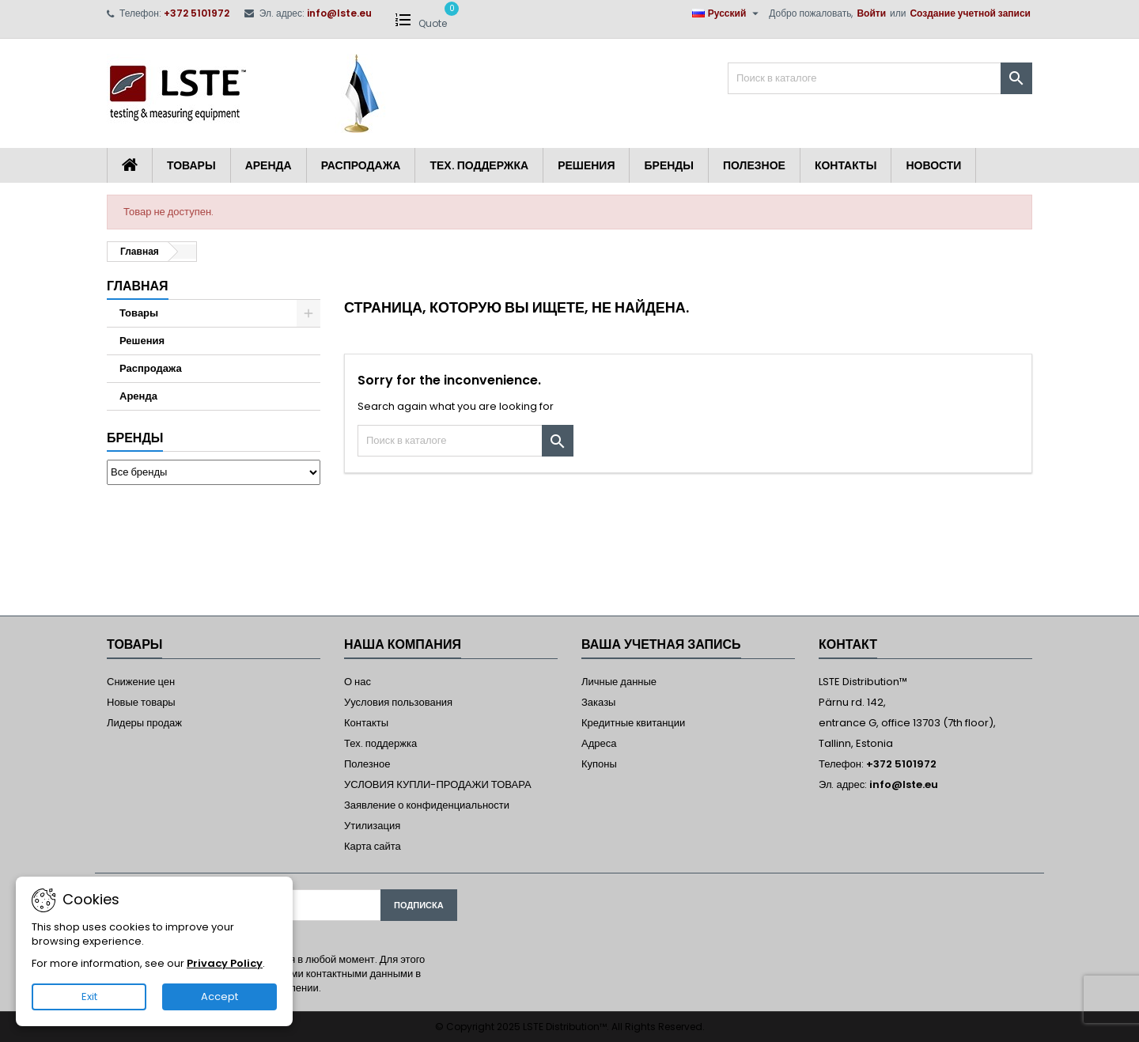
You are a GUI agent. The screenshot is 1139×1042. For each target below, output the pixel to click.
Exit (89, 996)
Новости (933, 165)
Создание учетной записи (970, 13)
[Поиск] (880, 78)
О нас (357, 681)
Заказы (598, 702)
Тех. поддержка (478, 165)
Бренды (669, 165)
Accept (219, 996)
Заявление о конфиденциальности (426, 805)
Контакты (845, 165)
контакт (848, 644)
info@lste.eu (339, 13)
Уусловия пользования (398, 702)
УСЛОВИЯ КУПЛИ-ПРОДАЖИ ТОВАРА (438, 784)
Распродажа (361, 165)
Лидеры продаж (144, 722)
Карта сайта (372, 846)
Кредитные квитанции (633, 722)
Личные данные (619, 681)
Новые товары (141, 702)
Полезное (754, 165)
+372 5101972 (196, 13)
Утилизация (372, 825)
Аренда (268, 165)
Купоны (599, 763)
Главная (137, 286)
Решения (586, 165)
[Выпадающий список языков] (727, 13)
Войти (871, 13)
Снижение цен (141, 681)
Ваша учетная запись (661, 644)
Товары (191, 165)
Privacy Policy (225, 963)
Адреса (598, 743)
